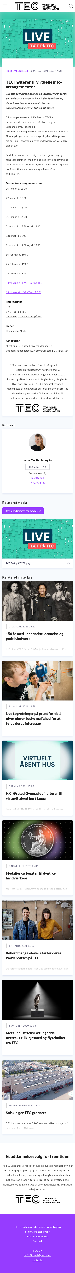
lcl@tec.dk (37, 478)
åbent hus (11, 346)
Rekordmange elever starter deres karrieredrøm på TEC (33, 955)
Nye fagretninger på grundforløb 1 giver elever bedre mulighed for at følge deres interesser (33, 718)
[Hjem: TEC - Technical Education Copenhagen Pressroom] (37, 6)
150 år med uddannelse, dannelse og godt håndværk (34, 636)
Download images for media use (23, 510)
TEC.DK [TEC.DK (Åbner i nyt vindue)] (37, 1250)
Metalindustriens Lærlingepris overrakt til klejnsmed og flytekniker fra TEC (35, 1038)
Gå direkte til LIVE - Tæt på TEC (23, 292)
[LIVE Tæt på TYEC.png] (37, 539)
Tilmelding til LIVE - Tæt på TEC (24, 283)
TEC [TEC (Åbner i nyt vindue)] (8, 307)
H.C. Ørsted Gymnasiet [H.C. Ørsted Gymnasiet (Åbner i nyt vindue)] (37, 1255)
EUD (54, 350)
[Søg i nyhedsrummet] (71, 6)
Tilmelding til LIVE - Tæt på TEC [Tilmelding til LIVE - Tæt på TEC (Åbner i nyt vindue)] (24, 316)
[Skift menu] (5, 5)
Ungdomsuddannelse (18, 350)
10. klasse (22, 346)
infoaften (63, 350)
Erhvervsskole (43, 350)
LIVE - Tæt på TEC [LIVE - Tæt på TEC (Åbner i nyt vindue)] (16, 311)
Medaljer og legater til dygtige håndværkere (31, 875)
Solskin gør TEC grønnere (26, 1113)
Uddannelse (12, 331)
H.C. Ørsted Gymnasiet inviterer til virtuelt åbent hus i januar (34, 796)
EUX (32, 350)
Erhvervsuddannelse (40, 346)
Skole (23, 331)
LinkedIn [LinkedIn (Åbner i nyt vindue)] (38, 1260)
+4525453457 (38, 482)
